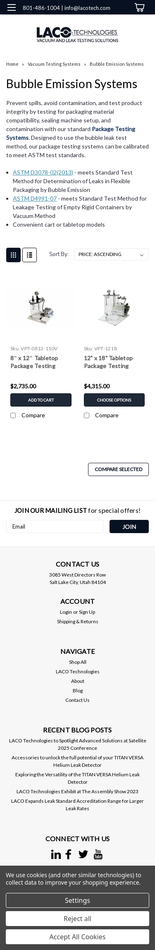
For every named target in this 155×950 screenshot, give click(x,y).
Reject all (77, 918)
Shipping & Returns (77, 621)
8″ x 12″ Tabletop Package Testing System (34, 362)
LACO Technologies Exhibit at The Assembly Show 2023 (77, 791)
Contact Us (77, 700)
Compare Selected (118, 469)
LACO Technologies (78, 671)
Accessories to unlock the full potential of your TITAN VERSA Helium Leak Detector (77, 761)
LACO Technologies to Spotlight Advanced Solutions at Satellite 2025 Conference (77, 744)
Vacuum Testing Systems (54, 64)
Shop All (77, 662)
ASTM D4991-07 (35, 198)
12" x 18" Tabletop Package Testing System (108, 362)
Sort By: (59, 254)
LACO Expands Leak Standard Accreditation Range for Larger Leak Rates (77, 804)
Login (66, 612)
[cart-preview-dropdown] (138, 7)
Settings (77, 900)
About (77, 681)
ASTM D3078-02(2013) (43, 172)
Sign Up (87, 612)
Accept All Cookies (78, 936)
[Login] (121, 25)
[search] (104, 25)
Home (12, 64)
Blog (78, 690)
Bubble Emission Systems (117, 64)
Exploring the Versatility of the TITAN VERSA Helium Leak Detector (77, 778)
